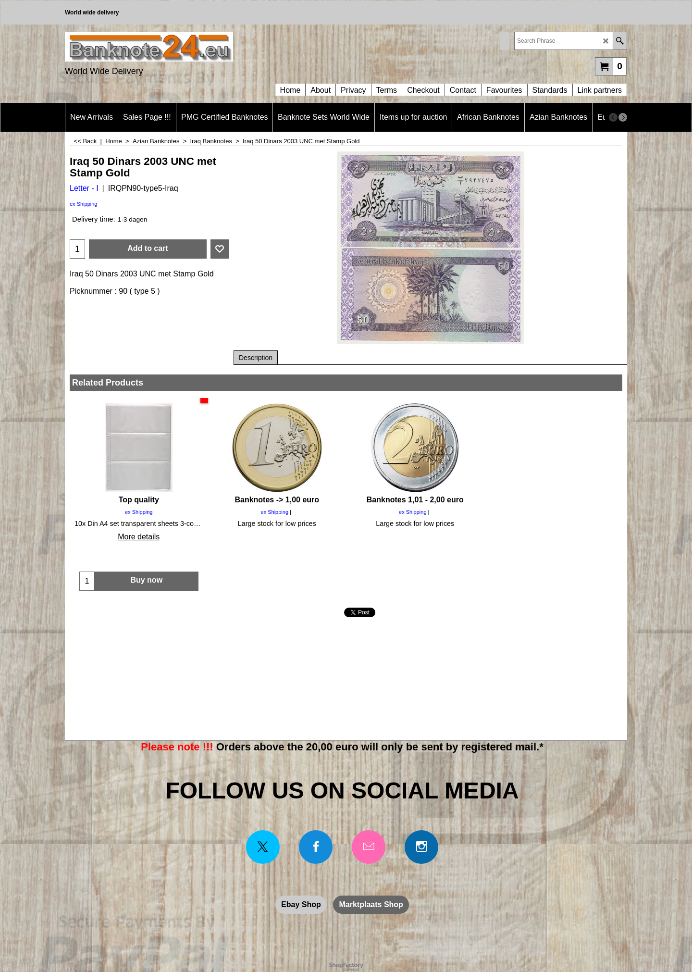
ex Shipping (84, 204)
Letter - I (84, 188)
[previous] (613, 117)
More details (139, 537)
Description (255, 357)
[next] (622, 117)
